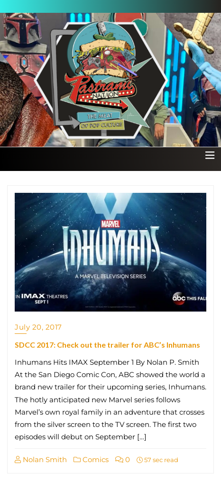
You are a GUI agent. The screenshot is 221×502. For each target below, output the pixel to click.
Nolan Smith (41, 459)
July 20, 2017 (38, 327)
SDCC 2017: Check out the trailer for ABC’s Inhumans (107, 344)
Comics (91, 459)
